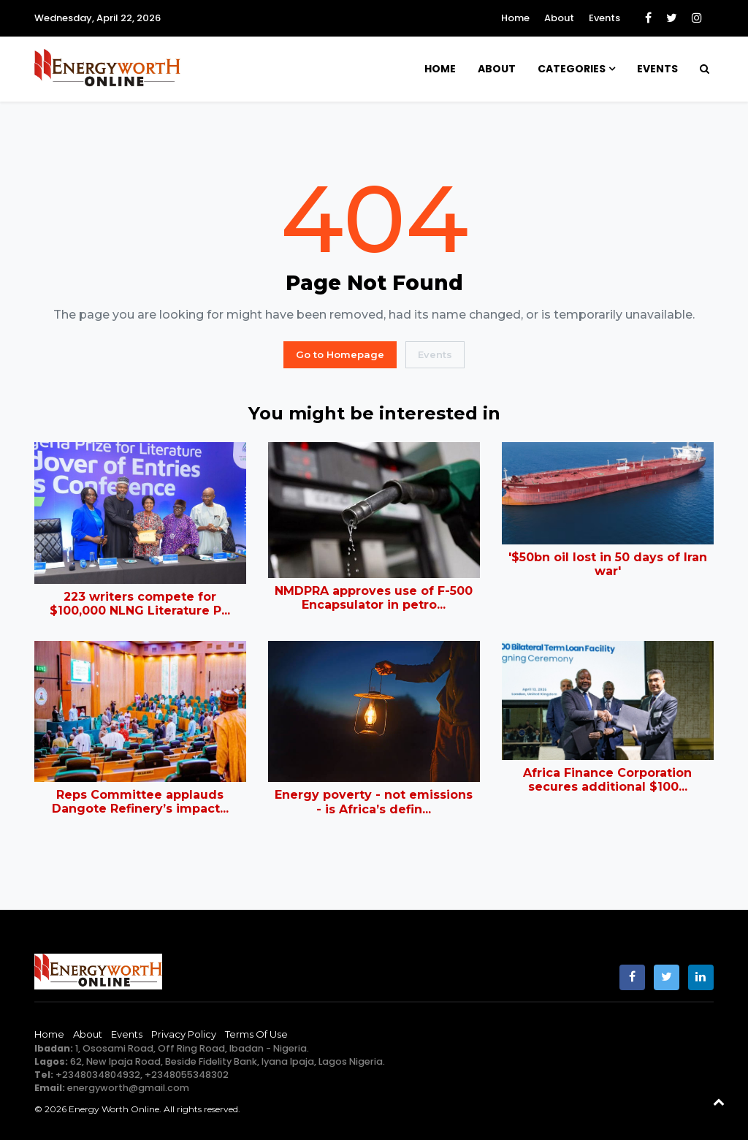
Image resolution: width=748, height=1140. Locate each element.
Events (604, 18)
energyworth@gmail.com (128, 1088)
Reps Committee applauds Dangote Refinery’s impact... (140, 802)
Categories (572, 68)
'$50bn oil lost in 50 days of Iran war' (607, 564)
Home (515, 18)
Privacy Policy (183, 1034)
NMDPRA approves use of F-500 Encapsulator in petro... (374, 598)
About (559, 18)
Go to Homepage (340, 354)
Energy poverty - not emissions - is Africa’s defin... (374, 802)
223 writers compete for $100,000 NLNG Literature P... (140, 604)
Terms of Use (256, 1034)
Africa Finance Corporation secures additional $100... (607, 780)
